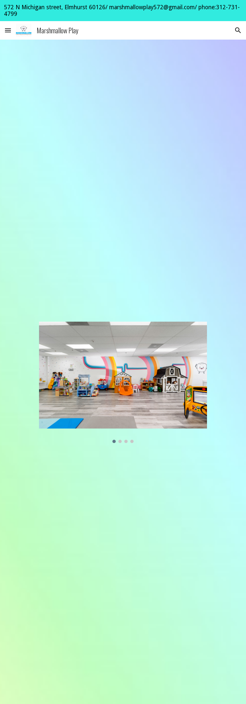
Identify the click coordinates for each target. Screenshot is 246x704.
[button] (8, 30)
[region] (123, 10)
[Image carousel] (123, 382)
